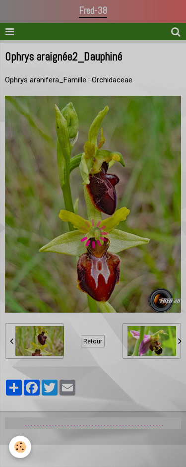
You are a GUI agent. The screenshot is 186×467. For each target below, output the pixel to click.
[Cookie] (20, 447)
